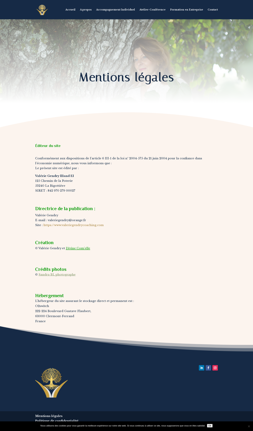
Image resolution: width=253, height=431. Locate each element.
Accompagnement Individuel (115, 9)
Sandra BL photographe (57, 274)
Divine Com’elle (78, 248)
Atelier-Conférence (153, 9)
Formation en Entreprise (186, 9)
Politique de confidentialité (56, 421)
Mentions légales (48, 416)
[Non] (248, 426)
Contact (213, 9)
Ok (209, 425)
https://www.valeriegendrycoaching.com (73, 225)
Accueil (70, 9)
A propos (86, 9)
